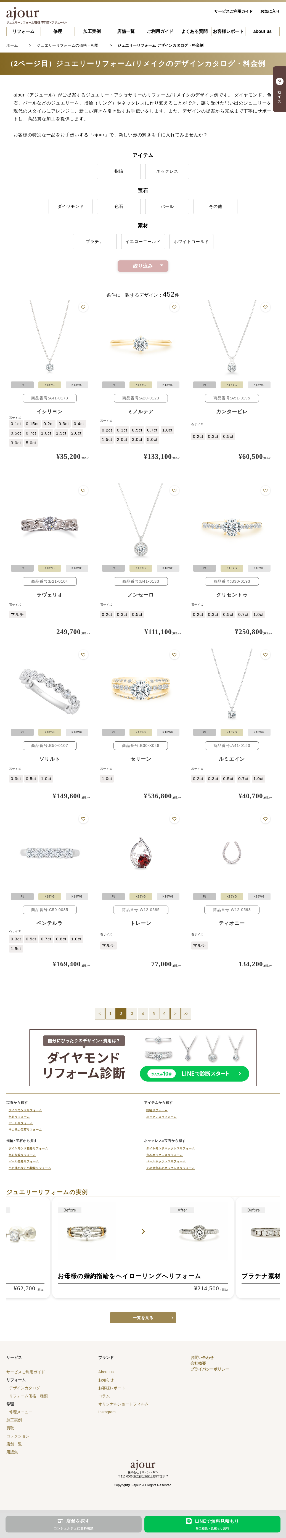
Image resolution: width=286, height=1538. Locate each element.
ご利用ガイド (160, 31)
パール (167, 206)
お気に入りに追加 (83, 307)
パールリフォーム (21, 1123)
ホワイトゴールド (191, 241)
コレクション (18, 1436)
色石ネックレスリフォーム (164, 1155)
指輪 (119, 171)
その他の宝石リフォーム (25, 1129)
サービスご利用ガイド (233, 11)
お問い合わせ (202, 1357)
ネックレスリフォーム (161, 1116)
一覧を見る (143, 1317)
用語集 (12, 1452)
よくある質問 (194, 31)
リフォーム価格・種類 (28, 1396)
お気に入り (270, 11)
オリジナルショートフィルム (123, 1404)
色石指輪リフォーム (22, 1155)
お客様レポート (228, 31)
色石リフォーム (19, 1116)
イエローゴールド (143, 241)
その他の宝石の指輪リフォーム (30, 1168)
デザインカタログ (24, 1388)
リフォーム (23, 31)
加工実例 (92, 31)
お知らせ (106, 1380)
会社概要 (198, 1363)
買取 (10, 1428)
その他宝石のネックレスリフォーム (170, 1168)
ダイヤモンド (70, 206)
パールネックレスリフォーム (166, 1161)
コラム (104, 1396)
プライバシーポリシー (209, 1369)
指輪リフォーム (157, 1110)
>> (186, 1013)
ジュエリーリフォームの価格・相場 (68, 45)
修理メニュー (20, 1412)
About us (105, 1372)
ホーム (12, 45)
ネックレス (167, 171)
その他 (215, 206)
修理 (57, 31)
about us (262, 31)
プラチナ (95, 241)
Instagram (106, 1412)
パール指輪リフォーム (24, 1161)
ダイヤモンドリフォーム (25, 1110)
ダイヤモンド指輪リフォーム (28, 1148)
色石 (119, 206)
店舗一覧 (126, 31)
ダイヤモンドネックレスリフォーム (170, 1148)
